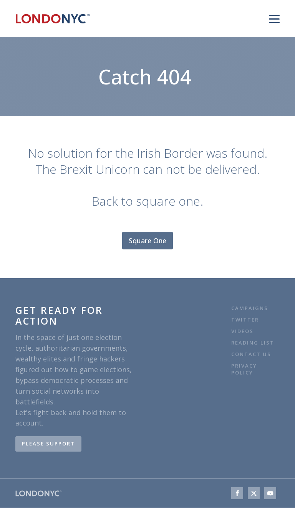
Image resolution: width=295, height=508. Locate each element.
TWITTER (245, 320)
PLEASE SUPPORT (48, 443)
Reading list (252, 343)
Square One (147, 240)
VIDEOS (242, 331)
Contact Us (252, 354)
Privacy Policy (244, 369)
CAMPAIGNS (249, 308)
